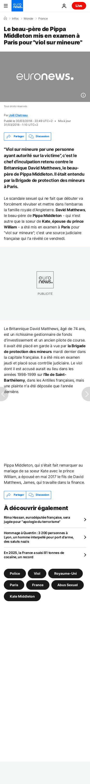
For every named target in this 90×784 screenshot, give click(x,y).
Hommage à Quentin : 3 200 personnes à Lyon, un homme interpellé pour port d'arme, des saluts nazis (39, 537)
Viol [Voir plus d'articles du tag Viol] (37, 573)
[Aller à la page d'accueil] (17, 5)
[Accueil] (5, 18)
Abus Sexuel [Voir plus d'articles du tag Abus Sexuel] (67, 585)
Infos (15, 18)
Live (79, 6)
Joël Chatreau (18, 115)
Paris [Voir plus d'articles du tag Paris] (14, 585)
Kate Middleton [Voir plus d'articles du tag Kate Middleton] (22, 596)
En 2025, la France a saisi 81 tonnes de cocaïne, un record (34, 555)
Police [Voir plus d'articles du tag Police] (15, 573)
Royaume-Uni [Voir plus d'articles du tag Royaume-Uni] (65, 573)
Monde (28, 18)
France (43, 18)
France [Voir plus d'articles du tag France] (37, 585)
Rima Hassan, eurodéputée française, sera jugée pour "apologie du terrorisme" (37, 519)
